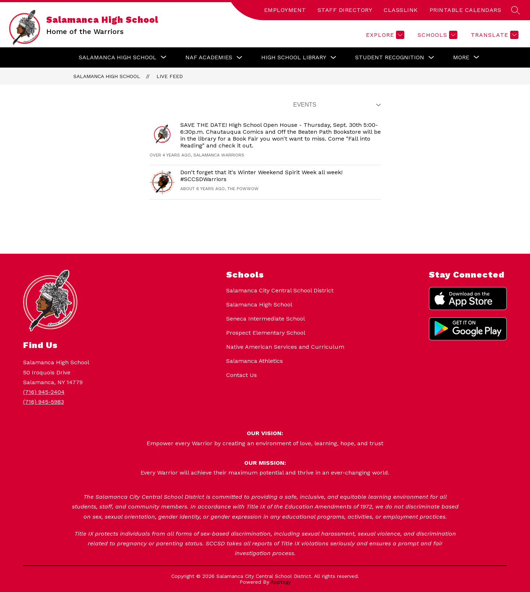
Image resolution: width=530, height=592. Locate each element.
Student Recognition (389, 57)
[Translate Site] (493, 34)
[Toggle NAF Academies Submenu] (239, 58)
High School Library (293, 57)
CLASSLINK (401, 10)
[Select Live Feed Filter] (335, 105)
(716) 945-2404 (44, 392)
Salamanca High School (106, 76)
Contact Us (241, 375)
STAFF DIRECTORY (345, 10)
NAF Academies (208, 57)
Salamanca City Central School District (279, 290)
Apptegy (281, 582)
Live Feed (169, 76)
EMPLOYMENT (285, 10)
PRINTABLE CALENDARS (465, 10)
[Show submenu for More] (461, 57)
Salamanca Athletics (254, 360)
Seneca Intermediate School (265, 318)
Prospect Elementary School (265, 332)
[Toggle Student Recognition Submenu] (431, 58)
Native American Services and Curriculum (285, 346)
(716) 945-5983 (43, 401)
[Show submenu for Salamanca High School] (117, 57)
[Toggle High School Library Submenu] (333, 58)
